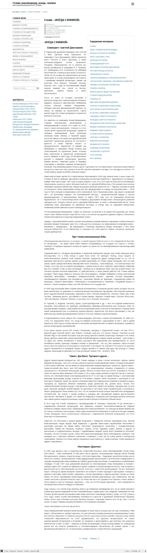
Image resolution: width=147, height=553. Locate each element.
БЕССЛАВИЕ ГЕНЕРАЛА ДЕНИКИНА (104, 67)
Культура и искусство (21, 134)
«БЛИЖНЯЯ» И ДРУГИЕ (100, 151)
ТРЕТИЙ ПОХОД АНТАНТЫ (101, 70)
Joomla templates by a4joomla (73, 547)
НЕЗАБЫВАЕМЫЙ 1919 (99, 63)
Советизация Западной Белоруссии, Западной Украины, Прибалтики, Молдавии (26, 124)
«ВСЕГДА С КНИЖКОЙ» (99, 137)
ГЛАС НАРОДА (96, 155)
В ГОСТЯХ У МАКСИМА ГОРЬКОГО (104, 113)
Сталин (93, 46)
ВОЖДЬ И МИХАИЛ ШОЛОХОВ (103, 127)
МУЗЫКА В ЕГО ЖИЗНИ (99, 144)
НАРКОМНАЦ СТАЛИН (99, 74)
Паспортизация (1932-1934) (24, 111)
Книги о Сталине (21, 77)
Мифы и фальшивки (23, 56)
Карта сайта (19, 70)
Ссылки (16, 63)
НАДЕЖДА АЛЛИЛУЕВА (99, 148)
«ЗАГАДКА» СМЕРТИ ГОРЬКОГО (103, 116)
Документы (18, 49)
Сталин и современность (25, 28)
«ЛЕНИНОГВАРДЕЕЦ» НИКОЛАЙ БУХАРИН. (108, 78)
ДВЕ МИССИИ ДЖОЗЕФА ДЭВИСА (104, 102)
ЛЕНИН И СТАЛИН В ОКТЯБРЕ (103, 53)
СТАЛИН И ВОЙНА (97, 88)
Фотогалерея (19, 59)
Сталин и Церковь (22, 42)
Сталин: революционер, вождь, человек (34, 3)
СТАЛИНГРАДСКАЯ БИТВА (101, 95)
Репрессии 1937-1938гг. (23, 119)
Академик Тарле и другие (100, 130)
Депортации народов (22, 132)
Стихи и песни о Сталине (25, 80)
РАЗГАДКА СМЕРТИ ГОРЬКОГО (103, 120)
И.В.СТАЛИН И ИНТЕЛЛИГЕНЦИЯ (104, 109)
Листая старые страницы (25, 53)
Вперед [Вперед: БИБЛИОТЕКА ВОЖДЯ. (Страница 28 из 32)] (95, 538)
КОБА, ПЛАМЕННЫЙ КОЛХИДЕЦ (103, 49)
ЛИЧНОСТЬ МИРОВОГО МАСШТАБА (105, 106)
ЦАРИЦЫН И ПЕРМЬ (98, 60)
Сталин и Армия (21, 46)
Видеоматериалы (21, 73)
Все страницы (96, 158)
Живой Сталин (20, 25)
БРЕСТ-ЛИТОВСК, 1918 (99, 56)
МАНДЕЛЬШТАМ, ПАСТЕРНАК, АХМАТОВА (108, 123)
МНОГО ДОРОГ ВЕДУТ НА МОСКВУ (105, 92)
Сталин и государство (24, 32)
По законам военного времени (25, 129)
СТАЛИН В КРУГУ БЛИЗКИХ (101, 134)
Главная (17, 22)
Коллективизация (22, 35)
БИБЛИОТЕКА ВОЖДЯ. (99, 141)
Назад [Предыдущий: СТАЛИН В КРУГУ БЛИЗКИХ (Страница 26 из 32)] (83, 538)
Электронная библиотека (63, 26)
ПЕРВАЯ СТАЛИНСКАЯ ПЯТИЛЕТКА (105, 85)
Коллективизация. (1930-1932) (25, 103)
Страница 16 (95, 99)
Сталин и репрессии (23, 39)
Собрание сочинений (23, 66)
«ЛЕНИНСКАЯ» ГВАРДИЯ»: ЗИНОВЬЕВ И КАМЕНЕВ (111, 81)
